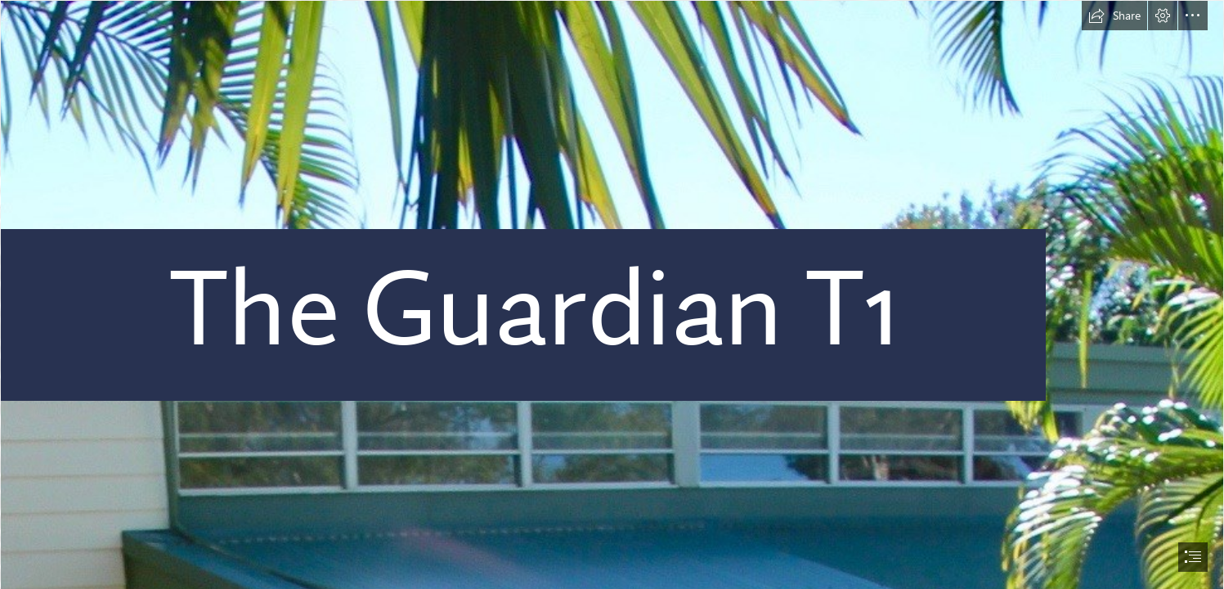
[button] (1114, 15)
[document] (612, 294)
